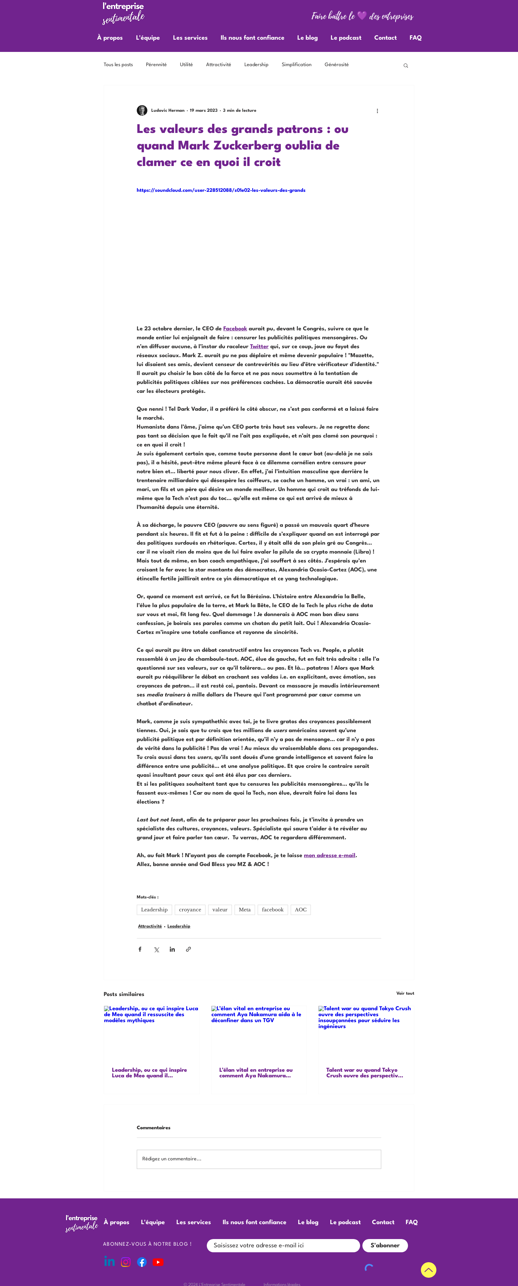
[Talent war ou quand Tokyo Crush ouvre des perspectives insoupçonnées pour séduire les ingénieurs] (366, 1032)
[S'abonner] (385, 1245)
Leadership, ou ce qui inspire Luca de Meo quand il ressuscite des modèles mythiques (149, 1073)
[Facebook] (141, 1262)
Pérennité (156, 64)
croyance (190, 910)
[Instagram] (125, 1262)
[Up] (428, 1270)
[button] (406, 65)
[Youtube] (158, 1262)
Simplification (297, 64)
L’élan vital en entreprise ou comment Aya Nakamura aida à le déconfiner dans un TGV (256, 1073)
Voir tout (405, 993)
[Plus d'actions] (377, 110)
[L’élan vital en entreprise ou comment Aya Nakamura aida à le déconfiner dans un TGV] (259, 1032)
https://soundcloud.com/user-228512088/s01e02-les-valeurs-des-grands (221, 190)
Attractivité (218, 64)
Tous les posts (118, 64)
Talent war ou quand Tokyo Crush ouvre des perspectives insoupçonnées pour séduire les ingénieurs (365, 1073)
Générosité (337, 64)
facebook (273, 910)
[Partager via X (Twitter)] (156, 949)
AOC (301, 910)
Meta (245, 910)
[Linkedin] (109, 1262)
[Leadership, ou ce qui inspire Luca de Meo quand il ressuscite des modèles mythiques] (152, 1032)
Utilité (186, 64)
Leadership (256, 64)
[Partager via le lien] (188, 949)
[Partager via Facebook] (140, 949)
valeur (220, 910)
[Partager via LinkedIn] (172, 949)
